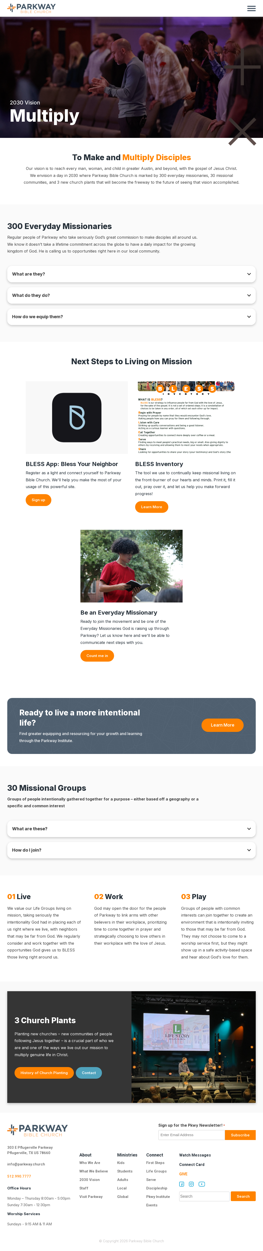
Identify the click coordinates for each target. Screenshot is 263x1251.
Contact (89, 1072)
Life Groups (156, 1171)
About (85, 1154)
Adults (123, 1180)
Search (243, 1196)
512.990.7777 (19, 1176)
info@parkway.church (26, 1164)
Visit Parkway (90, 1197)
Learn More (151, 507)
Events (151, 1205)
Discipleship (156, 1188)
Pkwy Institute (158, 1197)
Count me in (97, 655)
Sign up (38, 500)
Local (122, 1188)
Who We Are (89, 1163)
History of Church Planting (44, 1072)
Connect (154, 1154)
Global (122, 1197)
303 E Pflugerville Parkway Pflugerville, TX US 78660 (30, 1150)
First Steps (155, 1163)
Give (183, 1174)
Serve (151, 1180)
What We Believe (93, 1171)
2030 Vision (89, 1180)
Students (124, 1171)
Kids (120, 1163)
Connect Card (191, 1164)
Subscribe (240, 1135)
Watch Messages (195, 1155)
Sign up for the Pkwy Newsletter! (191, 1125)
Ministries (127, 1154)
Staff (83, 1188)
